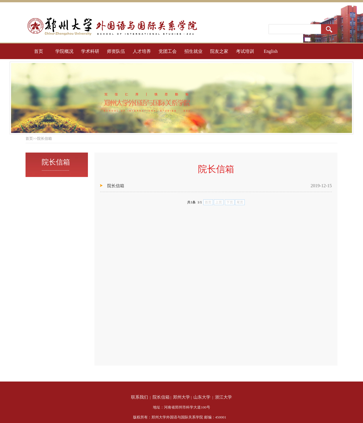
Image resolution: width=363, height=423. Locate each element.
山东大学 (201, 397)
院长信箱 (115, 186)
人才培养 (142, 51)
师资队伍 (116, 51)
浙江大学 (223, 397)
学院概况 (64, 51)
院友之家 (219, 51)
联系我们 (139, 397)
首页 (38, 51)
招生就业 (193, 51)
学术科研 (90, 51)
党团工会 (168, 51)
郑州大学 (181, 397)
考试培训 (245, 51)
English (271, 51)
